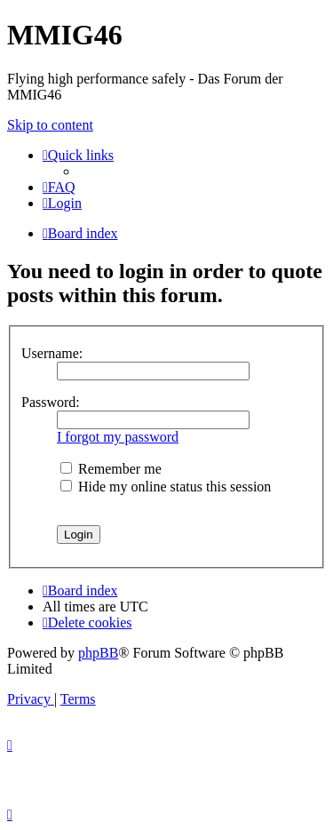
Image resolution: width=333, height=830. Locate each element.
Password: (50, 402)
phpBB (98, 652)
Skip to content (50, 124)
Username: (52, 353)
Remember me (111, 468)
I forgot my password (117, 436)
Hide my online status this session (165, 486)
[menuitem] (59, 187)
